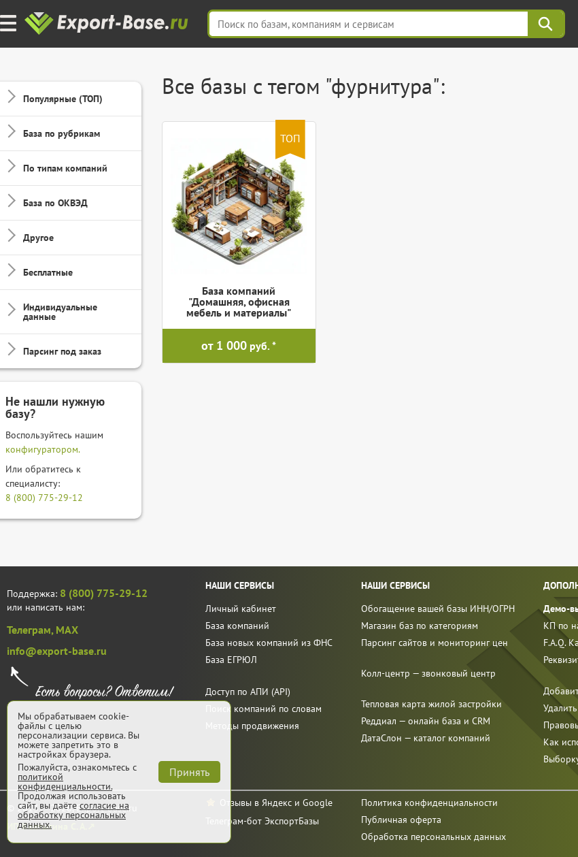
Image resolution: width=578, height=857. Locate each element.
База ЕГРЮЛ (231, 659)
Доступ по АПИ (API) (247, 691)
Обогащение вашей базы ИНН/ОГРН (438, 608)
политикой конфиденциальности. (65, 781)
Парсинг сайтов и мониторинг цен (434, 642)
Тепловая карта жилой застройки (431, 704)
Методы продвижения (252, 725)
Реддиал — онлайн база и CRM (425, 721)
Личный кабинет (240, 608)
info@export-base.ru (57, 651)
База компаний (237, 625)
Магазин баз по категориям (419, 625)
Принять (189, 772)
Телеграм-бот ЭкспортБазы (262, 821)
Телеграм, (31, 629)
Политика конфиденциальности (429, 802)
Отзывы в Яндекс (256, 802)
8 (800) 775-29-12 (44, 497)
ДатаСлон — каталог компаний (425, 738)
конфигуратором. (42, 449)
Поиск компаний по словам (263, 708)
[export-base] (107, 24)
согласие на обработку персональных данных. (73, 814)
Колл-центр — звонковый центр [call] (428, 673)
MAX (67, 629)
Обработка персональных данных (433, 836)
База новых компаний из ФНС (269, 642)
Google (318, 802)
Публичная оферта (401, 819)
